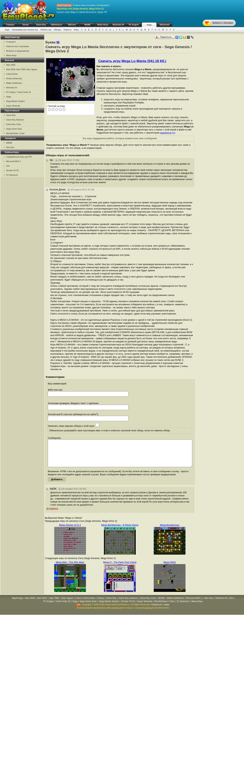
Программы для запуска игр (25, 30)
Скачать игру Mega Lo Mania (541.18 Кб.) (132, 61)
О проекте (11, 42)
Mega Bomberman (169, 530)
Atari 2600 (10, 65)
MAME (87, 25)
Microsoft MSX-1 (13, 161)
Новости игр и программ (17, 46)
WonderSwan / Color (15, 133)
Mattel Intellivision (14, 83)
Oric (8, 166)
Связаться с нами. (160, 610)
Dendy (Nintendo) (14, 78)
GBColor (72, 25)
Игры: (76, 30)
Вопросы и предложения (17, 51)
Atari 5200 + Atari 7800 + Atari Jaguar (55, 603)
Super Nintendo (13, 106)
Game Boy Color (13, 124)
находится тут (167, 132)
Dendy (26, 25)
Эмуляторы (17, 603)
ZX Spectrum (12, 175)
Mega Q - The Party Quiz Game (119, 567)
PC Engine (134, 25)
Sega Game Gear (14, 129)
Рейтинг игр (46, 30)
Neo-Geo (10, 147)
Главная (10, 25)
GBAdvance (56, 25)
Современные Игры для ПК (19, 157)
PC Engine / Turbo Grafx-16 (18, 92)
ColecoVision (12, 74)
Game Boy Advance (15, 120)
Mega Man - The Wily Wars (70, 567)
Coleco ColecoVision (85, 603)
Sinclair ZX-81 (12, 170)
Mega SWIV (169, 567)
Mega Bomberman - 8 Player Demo (119, 530)
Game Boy (41, 25)
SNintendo (165, 25)
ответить (53, 514)
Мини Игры (102, 25)
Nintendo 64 (118, 25)
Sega (149, 25)
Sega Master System (15, 101)
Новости (67, 30)
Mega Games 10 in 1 (70, 530)
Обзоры (57, 30)
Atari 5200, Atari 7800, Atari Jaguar (21, 69)
